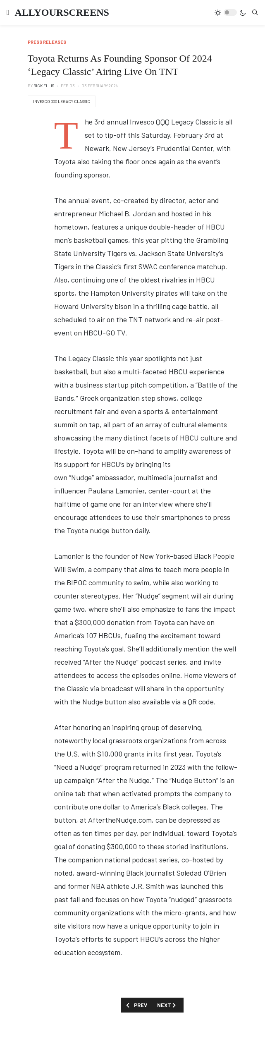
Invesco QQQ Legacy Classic (61, 101)
